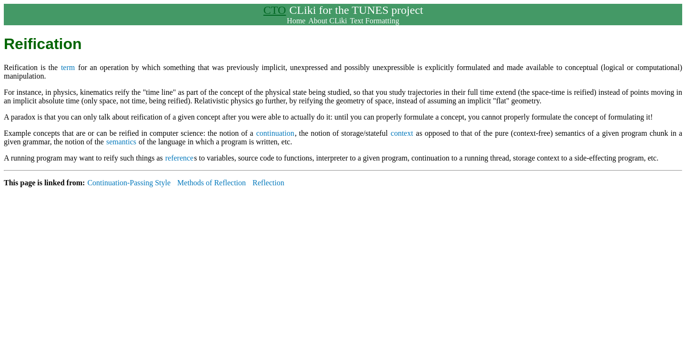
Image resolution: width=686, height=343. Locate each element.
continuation (275, 133)
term (68, 67)
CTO (274, 10)
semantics (121, 142)
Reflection (268, 183)
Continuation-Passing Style (129, 183)
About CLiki (327, 21)
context (402, 133)
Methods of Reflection (211, 183)
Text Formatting (374, 21)
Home (296, 21)
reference (179, 158)
